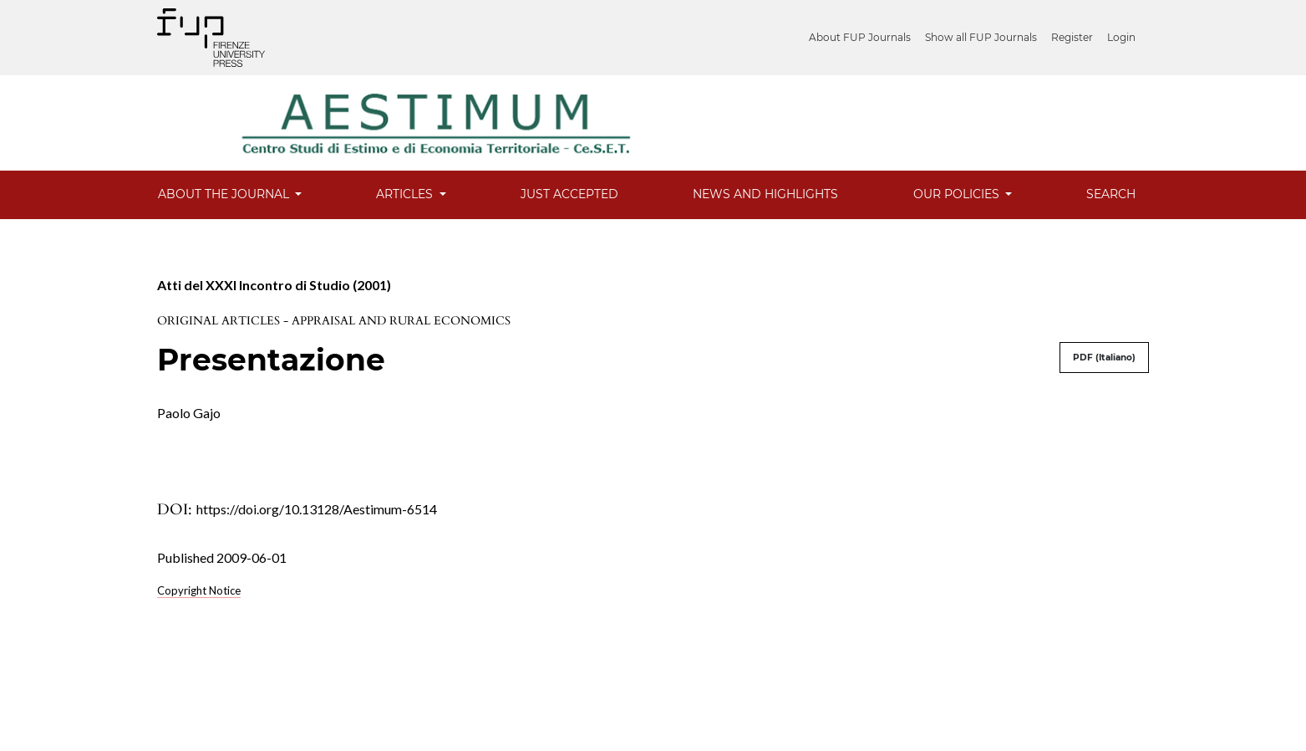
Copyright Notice (199, 590)
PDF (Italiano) (1104, 357)
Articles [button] (406, 194)
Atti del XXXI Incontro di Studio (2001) (274, 285)
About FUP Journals (860, 37)
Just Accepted (569, 194)
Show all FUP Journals (981, 37)
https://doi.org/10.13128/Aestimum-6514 (316, 509)
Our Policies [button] (958, 194)
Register (1072, 37)
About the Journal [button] (225, 194)
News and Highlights (765, 194)
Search (1111, 194)
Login (1121, 37)
